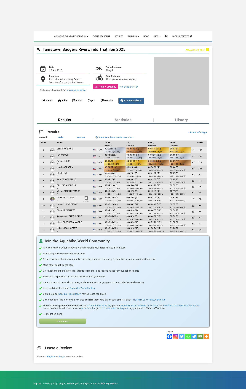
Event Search (101, 36)
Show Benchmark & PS (109, 137)
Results (119, 36)
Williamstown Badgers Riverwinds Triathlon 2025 (81, 49)
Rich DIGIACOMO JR (67, 185)
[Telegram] (194, 336)
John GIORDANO (65, 149)
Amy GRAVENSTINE (66, 179)
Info (157, 36)
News (146, 36)
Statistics (123, 120)
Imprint (37, 383)
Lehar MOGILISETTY (67, 228)
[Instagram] (175, 336)
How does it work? (128, 87)
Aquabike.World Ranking (83, 288)
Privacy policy (50, 383)
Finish (77, 100)
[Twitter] (181, 336)
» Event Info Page (197, 132)
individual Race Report (69, 294)
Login (62, 356)
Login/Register (182, 36)
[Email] (200, 336)
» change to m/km (76, 90)
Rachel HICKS (63, 161)
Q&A (91, 100)
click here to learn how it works (149, 299)
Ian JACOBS (63, 155)
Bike (62, 100)
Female (81, 137)
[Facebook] (169, 336)
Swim (47, 100)
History (181, 120)
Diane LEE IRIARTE (66, 210)
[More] (206, 336)
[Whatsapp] (188, 336)
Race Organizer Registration (81, 383)
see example (87, 308)
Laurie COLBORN (65, 167)
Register (51, 356)
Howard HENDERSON (67, 204)
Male (60, 137)
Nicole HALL (63, 173)
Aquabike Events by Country (71, 36)
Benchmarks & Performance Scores (181, 305)
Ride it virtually (105, 86)
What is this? (128, 137)
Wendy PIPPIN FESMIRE (68, 191)
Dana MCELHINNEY (66, 197)
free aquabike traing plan (115, 308)
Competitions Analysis (98, 305)
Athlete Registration (108, 383)
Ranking (133, 36)
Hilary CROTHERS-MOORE (69, 222)
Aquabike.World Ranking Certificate (139, 305)
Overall (43, 137)
